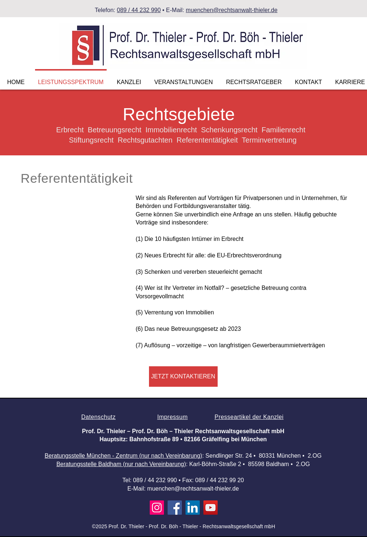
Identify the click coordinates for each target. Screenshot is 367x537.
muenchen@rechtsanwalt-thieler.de (232, 10)
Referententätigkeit (77, 178)
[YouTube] (210, 507)
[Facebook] (175, 507)
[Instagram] (157, 507)
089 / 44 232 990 (139, 10)
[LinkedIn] (193, 507)
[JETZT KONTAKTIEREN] (183, 376)
